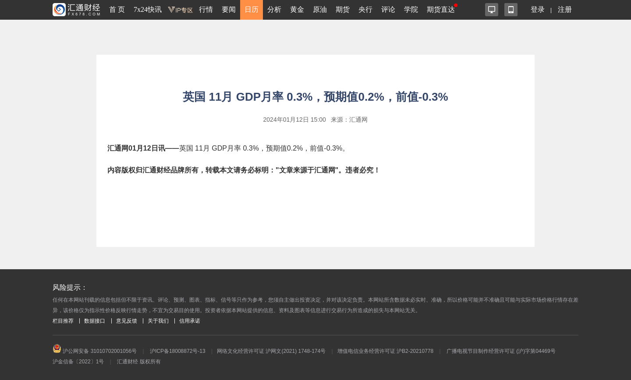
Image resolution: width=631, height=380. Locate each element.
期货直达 (441, 9)
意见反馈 (126, 321)
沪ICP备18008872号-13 (178, 351)
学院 (411, 9)
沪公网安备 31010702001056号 (95, 351)
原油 (320, 9)
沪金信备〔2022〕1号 (78, 362)
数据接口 (94, 321)
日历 (252, 9)
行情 (206, 9)
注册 (565, 9)
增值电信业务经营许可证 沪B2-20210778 (385, 351)
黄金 (297, 9)
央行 (365, 9)
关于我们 (158, 321)
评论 (388, 9)
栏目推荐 (63, 321)
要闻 (229, 9)
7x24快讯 (148, 9)
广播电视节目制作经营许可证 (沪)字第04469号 (501, 351)
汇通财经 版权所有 (138, 362)
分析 (274, 9)
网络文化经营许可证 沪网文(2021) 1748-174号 (271, 351)
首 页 (117, 9)
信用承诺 (189, 321)
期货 (343, 9)
